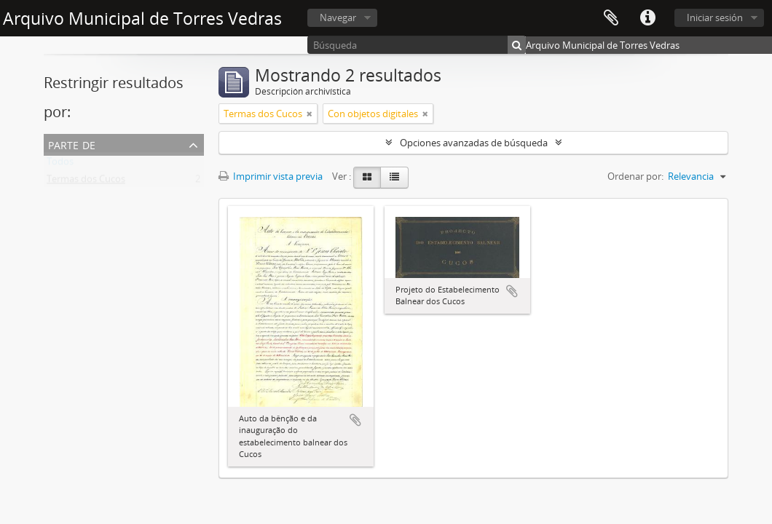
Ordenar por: (635, 176)
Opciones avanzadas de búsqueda (474, 142)
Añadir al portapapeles (355, 420)
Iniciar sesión (715, 17)
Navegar (338, 17)
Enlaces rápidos (647, 18)
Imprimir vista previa (270, 176)
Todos (60, 164)
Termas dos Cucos (86, 181)
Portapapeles (611, 18)
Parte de (71, 144)
